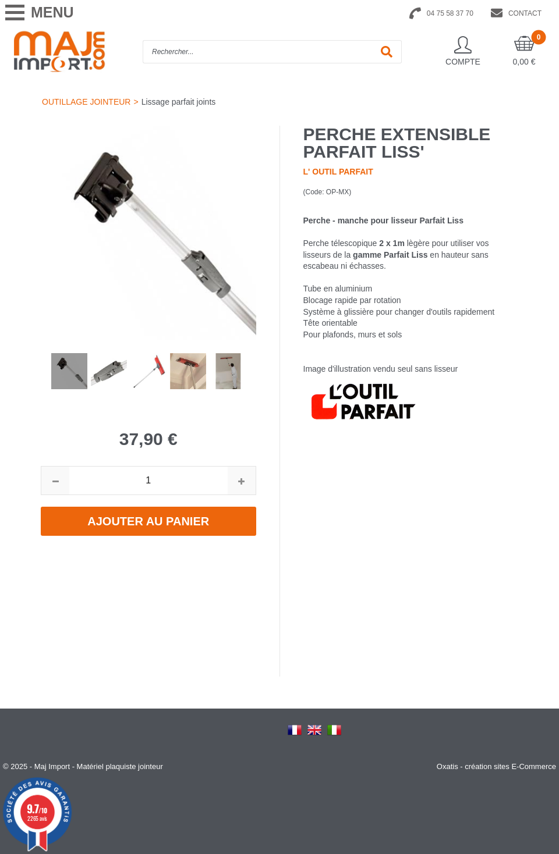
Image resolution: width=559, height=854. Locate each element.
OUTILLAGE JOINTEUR (86, 101)
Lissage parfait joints (178, 101)
